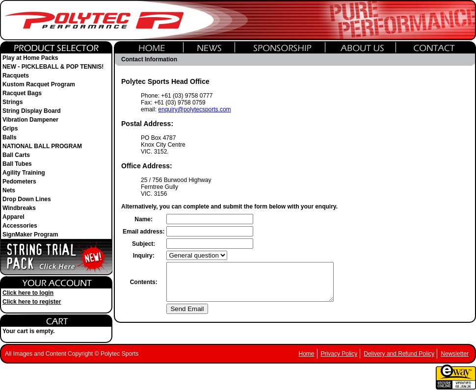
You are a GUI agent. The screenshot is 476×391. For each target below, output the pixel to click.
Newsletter (455, 353)
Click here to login (27, 292)
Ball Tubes (17, 163)
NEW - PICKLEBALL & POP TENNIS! (53, 66)
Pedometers (19, 181)
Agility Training (23, 172)
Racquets (15, 75)
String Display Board (31, 110)
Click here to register (31, 301)
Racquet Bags (22, 93)
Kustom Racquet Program (38, 84)
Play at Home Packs (30, 57)
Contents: (144, 285)
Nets (8, 190)
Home (307, 353)
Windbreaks (19, 208)
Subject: (143, 243)
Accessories (19, 225)
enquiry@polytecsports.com (194, 109)
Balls (9, 137)
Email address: (143, 231)
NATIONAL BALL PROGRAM (42, 146)
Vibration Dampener (30, 119)
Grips (10, 128)
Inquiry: (144, 255)
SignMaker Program (30, 234)
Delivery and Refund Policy (399, 353)
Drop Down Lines (26, 199)
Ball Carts (16, 155)
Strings (12, 102)
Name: (143, 219)
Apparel (13, 216)
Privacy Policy (339, 353)
